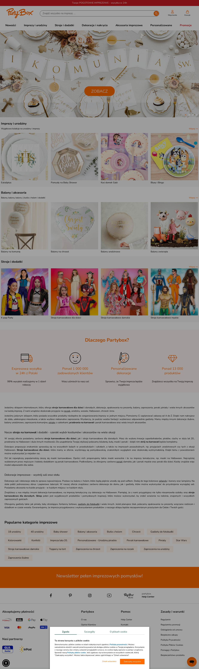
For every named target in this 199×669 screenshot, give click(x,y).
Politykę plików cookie (76, 652)
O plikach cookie (118, 631)
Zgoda (65, 631)
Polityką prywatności (118, 644)
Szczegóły (89, 631)
